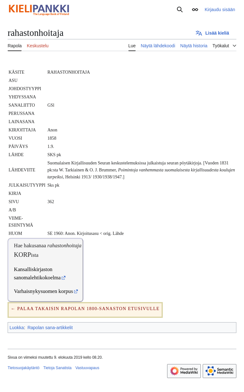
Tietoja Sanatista (57, 368)
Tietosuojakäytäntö (23, 368)
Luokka (17, 327)
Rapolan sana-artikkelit (49, 327)
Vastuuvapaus (87, 368)
